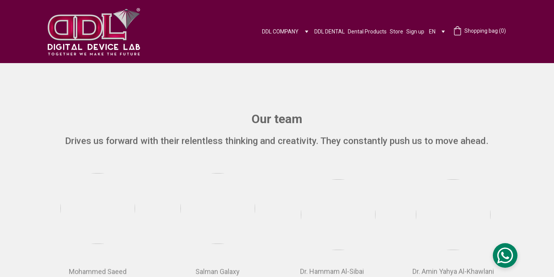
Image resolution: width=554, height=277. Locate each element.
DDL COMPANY (280, 31)
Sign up (415, 31)
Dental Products (367, 31)
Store (396, 31)
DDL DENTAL (329, 31)
